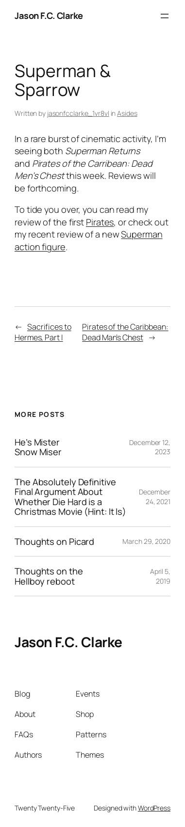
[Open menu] (164, 16)
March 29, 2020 (146, 541)
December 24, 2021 (154, 496)
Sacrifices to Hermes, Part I (43, 332)
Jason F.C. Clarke (49, 15)
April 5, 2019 (160, 576)
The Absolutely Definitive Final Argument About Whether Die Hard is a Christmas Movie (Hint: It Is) (70, 497)
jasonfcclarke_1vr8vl (78, 113)
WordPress (154, 807)
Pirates (100, 222)
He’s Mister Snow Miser (38, 447)
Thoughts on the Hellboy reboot (49, 576)
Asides (127, 113)
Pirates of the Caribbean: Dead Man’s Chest (125, 332)
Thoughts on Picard (54, 542)
